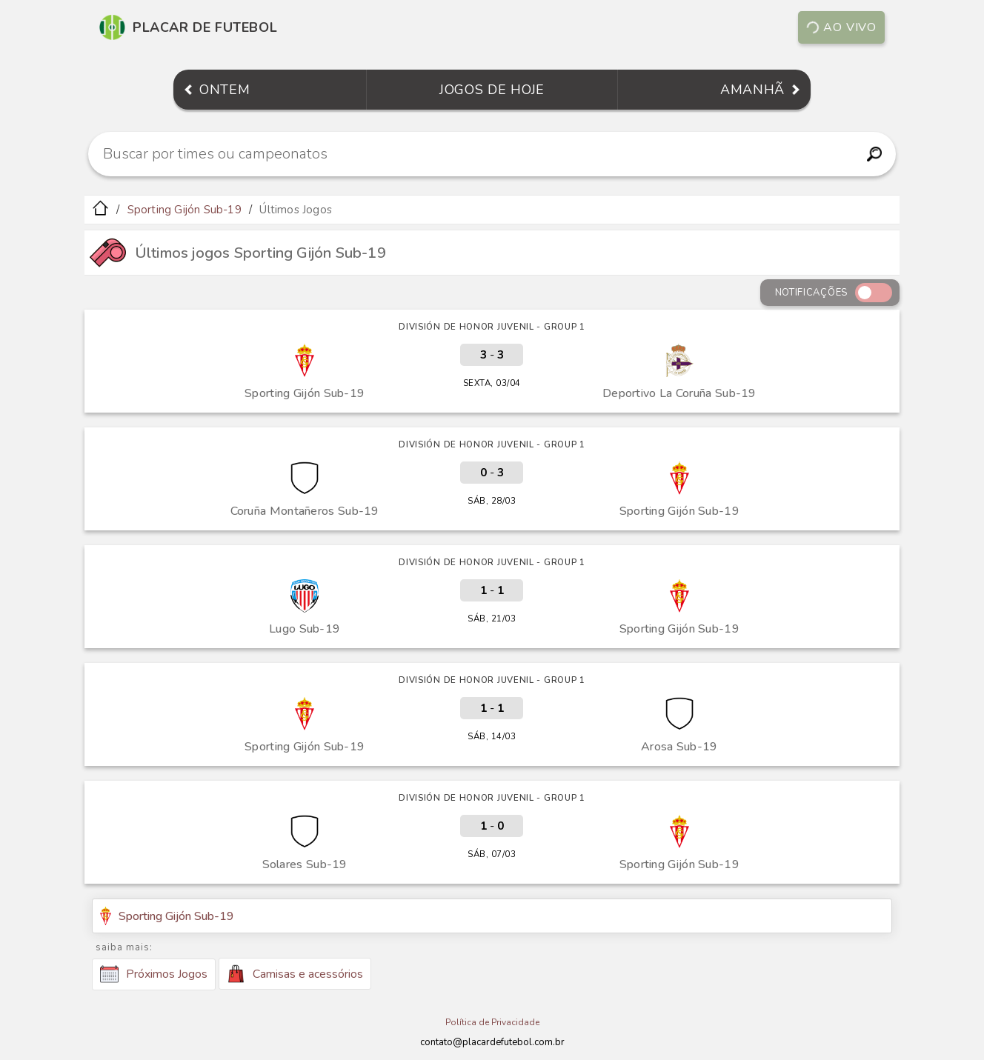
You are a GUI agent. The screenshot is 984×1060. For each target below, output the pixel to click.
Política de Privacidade (492, 1022)
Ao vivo (841, 27)
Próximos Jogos (153, 974)
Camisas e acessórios (295, 973)
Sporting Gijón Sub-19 (184, 209)
